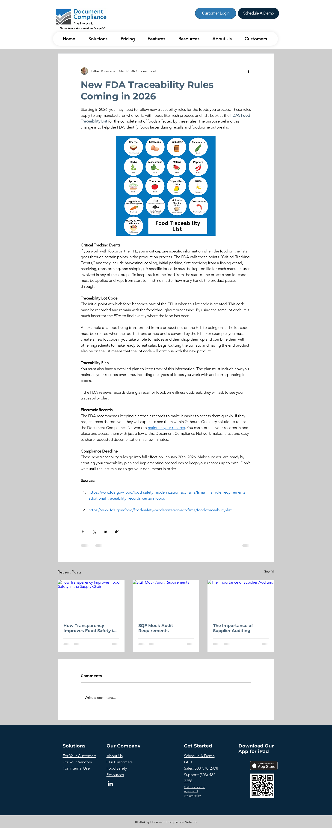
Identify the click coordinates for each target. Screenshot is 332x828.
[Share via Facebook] (83, 531)
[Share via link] (117, 531)
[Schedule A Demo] (258, 13)
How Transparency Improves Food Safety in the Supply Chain (89, 628)
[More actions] (248, 71)
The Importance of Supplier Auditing (233, 628)
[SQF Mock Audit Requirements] (166, 599)
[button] (95, 38)
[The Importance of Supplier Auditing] (241, 599)
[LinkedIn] (110, 783)
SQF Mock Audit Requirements (155, 628)
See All (269, 571)
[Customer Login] (215, 13)
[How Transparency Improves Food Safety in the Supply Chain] (91, 599)
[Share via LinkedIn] (105, 531)
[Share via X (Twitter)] (94, 531)
